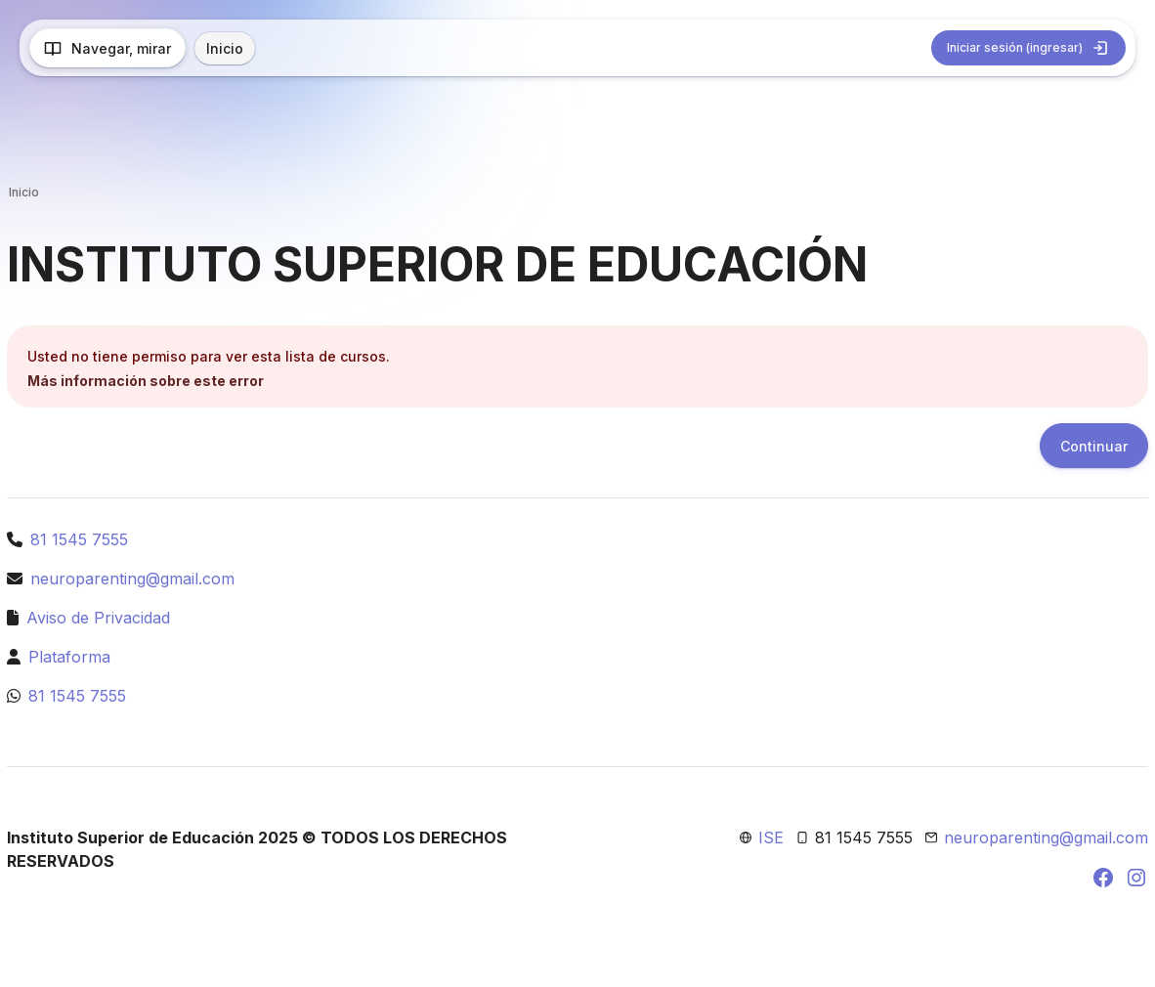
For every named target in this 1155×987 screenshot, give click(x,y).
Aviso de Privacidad (98, 617)
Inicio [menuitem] (224, 48)
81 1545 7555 (79, 539)
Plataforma (69, 656)
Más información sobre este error (145, 380)
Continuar (1094, 446)
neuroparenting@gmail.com (132, 578)
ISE (771, 837)
